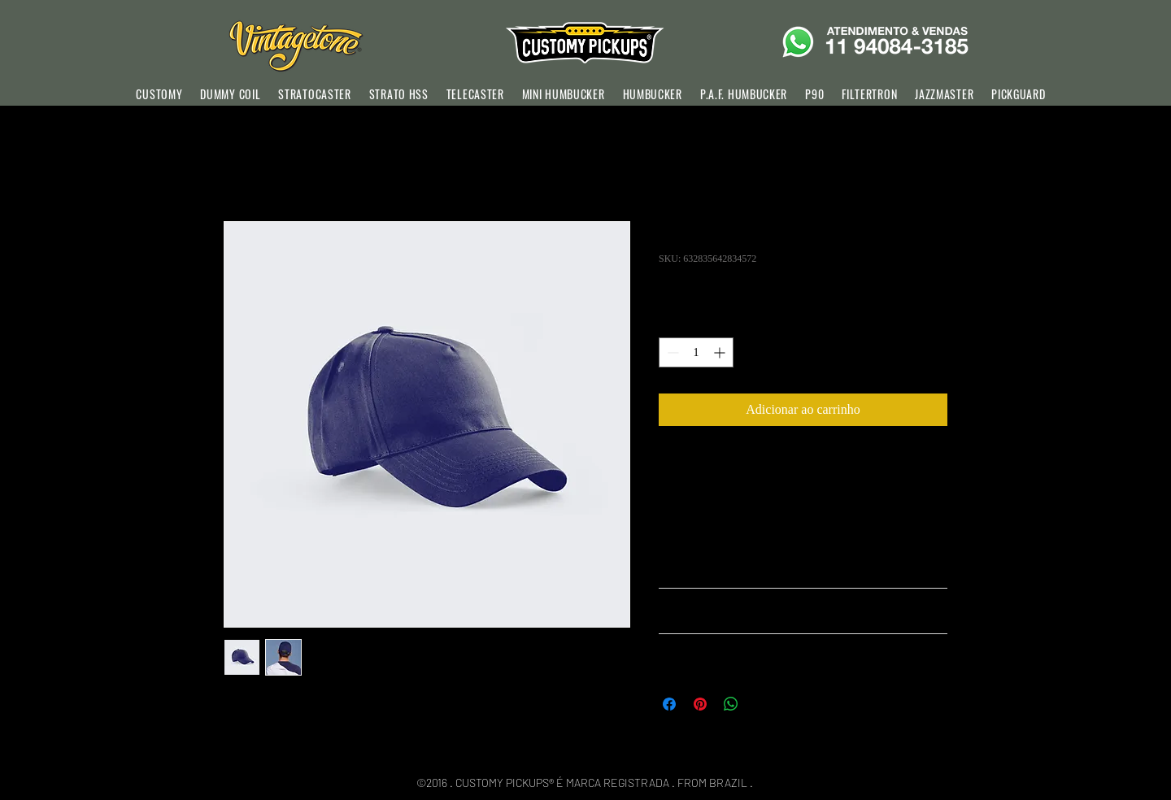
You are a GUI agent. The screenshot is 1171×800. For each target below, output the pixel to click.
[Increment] (721, 352)
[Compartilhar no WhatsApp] (731, 704)
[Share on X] (762, 704)
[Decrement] (671, 352)
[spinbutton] (696, 352)
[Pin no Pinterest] (700, 704)
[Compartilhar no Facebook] (669, 704)
